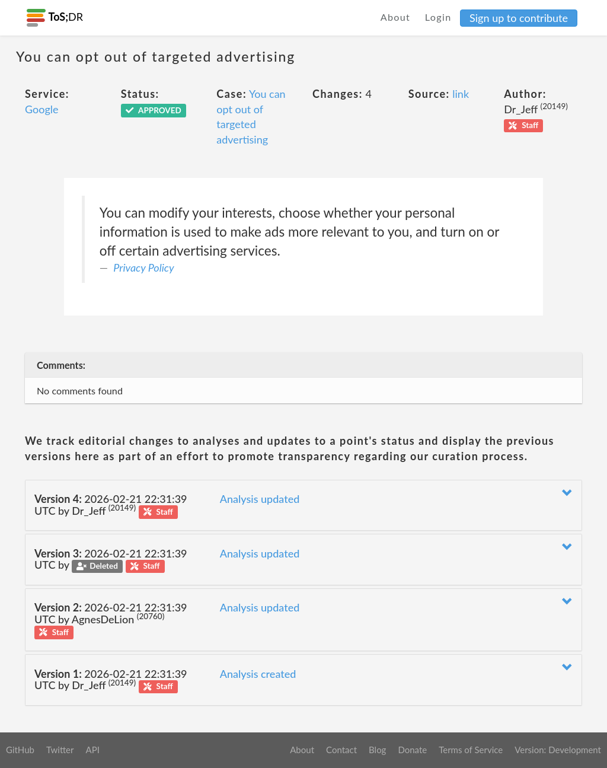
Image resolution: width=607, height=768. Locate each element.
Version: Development (558, 749)
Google (42, 109)
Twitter (60, 749)
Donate (412, 749)
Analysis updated (260, 498)
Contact (341, 749)
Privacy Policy (143, 267)
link (460, 93)
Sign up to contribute (518, 17)
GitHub (20, 749)
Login (438, 17)
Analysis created (258, 673)
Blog (377, 749)
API (92, 749)
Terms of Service (471, 749)
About (396, 17)
